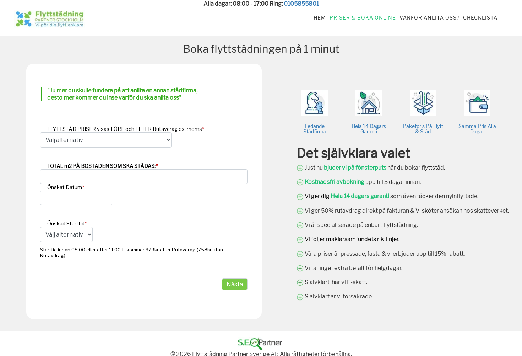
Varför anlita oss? (429, 18)
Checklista (480, 18)
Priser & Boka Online (363, 18)
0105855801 (301, 3)
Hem (320, 18)
